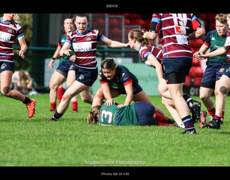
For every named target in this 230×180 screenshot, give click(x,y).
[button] (209, 7)
